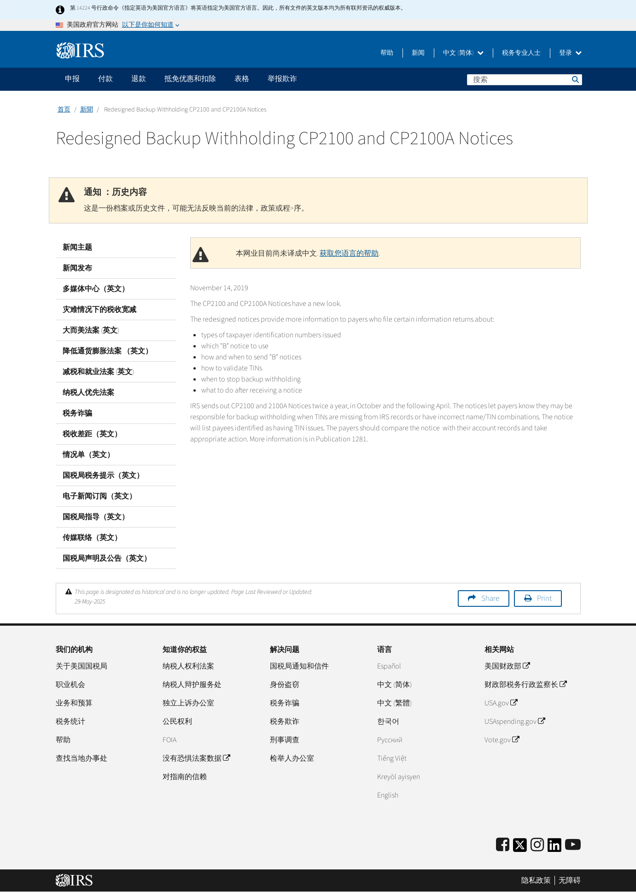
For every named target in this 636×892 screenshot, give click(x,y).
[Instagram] (537, 845)
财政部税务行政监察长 (525, 685)
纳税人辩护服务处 (192, 685)
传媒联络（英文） (92, 538)
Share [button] (490, 598)
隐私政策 (536, 880)
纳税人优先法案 (88, 392)
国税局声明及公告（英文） (107, 558)
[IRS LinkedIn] (554, 848)
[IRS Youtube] (573, 845)
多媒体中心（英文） (96, 289)
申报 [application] (72, 79)
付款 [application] (105, 79)
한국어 (388, 721)
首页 (64, 109)
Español (389, 666)
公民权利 (177, 721)
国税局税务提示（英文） (103, 475)
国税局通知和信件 (299, 666)
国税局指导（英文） (96, 517)
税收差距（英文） (92, 434)
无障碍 (570, 880)
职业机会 (70, 685)
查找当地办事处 (81, 758)
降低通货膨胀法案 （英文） (107, 351)
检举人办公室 (292, 758)
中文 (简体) (463, 53)
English (387, 795)
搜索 (575, 79)
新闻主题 (77, 247)
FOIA (169, 740)
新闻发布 (77, 268)
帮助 (386, 53)
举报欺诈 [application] (282, 79)
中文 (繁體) (394, 703)
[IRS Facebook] (502, 845)
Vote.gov (501, 740)
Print (544, 598)
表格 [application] (241, 79)
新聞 (86, 109)
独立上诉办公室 (188, 703)
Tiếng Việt (392, 758)
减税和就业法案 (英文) (98, 372)
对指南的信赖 (185, 777)
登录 (570, 53)
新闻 (418, 53)
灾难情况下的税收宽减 (99, 310)
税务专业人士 (521, 53)
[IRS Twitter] (520, 848)
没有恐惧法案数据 (196, 758)
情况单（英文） (88, 455)
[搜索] (524, 79)
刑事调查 (284, 740)
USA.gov (500, 703)
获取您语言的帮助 (349, 253)
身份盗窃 (284, 685)
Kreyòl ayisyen (398, 777)
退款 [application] (138, 79)
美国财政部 (507, 666)
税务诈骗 (77, 413)
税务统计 (70, 721)
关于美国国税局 (81, 666)
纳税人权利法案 (188, 666)
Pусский (390, 740)
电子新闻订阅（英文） (99, 496)
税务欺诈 (284, 721)
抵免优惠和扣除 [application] (190, 79)
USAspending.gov (514, 721)
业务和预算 (74, 703)
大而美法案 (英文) (91, 330)
